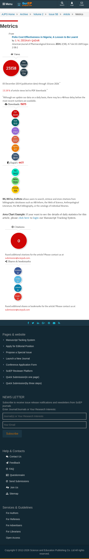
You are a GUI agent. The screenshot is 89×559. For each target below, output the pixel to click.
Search (62, 4)
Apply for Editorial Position (20, 346)
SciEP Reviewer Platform (19, 371)
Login (72, 4)
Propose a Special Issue (19, 352)
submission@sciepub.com (17, 258)
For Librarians (13, 531)
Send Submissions (17, 481)
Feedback (13, 462)
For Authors (12, 513)
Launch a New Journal (18, 358)
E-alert (82, 4)
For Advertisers (14, 525)
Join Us (12, 487)
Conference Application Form (21, 364)
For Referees (13, 519)
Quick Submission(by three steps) (24, 383)
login (36, 217)
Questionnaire (15, 475)
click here (24, 217)
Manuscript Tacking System (20, 340)
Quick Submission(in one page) (22, 377)
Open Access (13, 537)
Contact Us (13, 456)
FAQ (10, 469)
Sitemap (12, 493)
